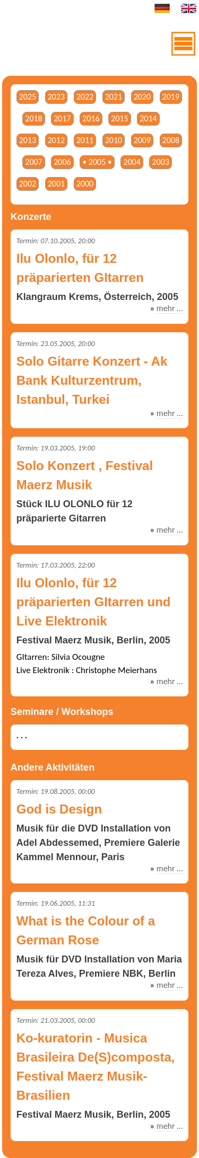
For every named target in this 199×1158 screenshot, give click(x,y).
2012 (56, 140)
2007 (33, 162)
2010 (113, 140)
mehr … (170, 308)
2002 (27, 184)
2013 (27, 140)
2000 (84, 184)
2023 (56, 97)
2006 (62, 162)
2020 (142, 97)
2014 (148, 118)
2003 (160, 162)
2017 (62, 118)
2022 (84, 97)
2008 (170, 140)
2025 (27, 97)
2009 (142, 140)
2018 (33, 118)
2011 (84, 140)
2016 (90, 118)
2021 (113, 97)
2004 (131, 162)
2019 (170, 97)
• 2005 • (97, 162)
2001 (56, 184)
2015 (119, 118)
